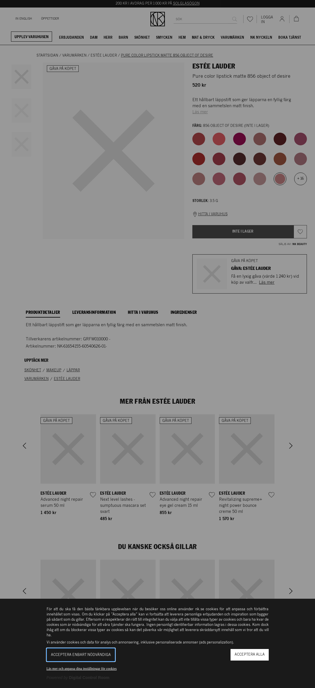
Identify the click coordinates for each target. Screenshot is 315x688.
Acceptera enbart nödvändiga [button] (81, 655)
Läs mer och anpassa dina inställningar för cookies (82, 669)
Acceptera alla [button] (250, 654)
